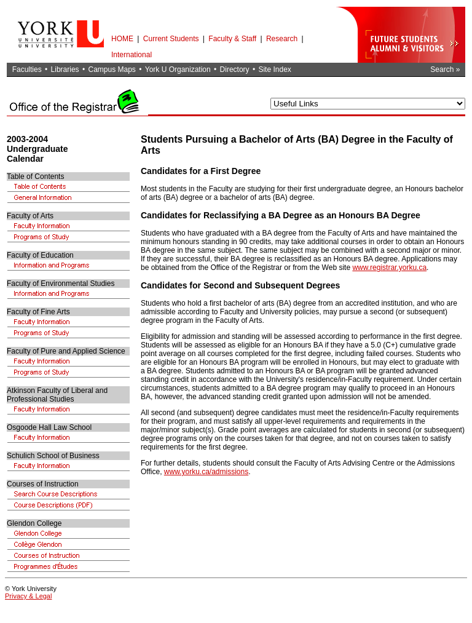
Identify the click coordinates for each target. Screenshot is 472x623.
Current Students (171, 38)
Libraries (65, 69)
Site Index (274, 69)
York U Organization (178, 69)
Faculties (27, 69)
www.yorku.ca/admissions (206, 471)
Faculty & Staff (232, 38)
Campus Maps (111, 69)
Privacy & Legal (28, 596)
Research (281, 38)
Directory (235, 69)
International (131, 54)
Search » (445, 69)
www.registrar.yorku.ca (389, 267)
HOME (122, 38)
